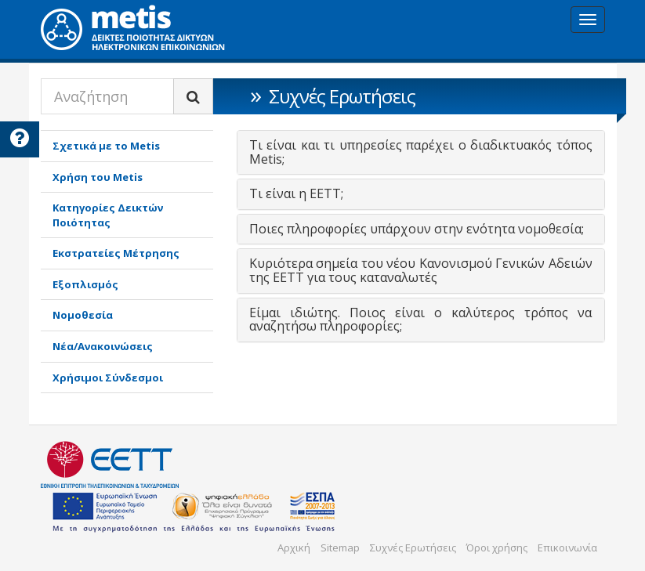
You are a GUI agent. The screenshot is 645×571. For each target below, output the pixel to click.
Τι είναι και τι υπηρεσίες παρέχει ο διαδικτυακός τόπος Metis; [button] (420, 152)
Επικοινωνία (567, 547)
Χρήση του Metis (98, 177)
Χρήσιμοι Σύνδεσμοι (108, 377)
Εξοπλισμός (85, 284)
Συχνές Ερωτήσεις (413, 547)
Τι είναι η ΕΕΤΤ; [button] (296, 193)
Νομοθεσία (83, 315)
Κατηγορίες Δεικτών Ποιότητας (108, 215)
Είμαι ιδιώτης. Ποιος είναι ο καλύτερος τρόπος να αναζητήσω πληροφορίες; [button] (420, 319)
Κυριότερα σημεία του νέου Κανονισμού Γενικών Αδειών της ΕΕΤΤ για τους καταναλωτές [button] (420, 270)
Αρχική (293, 547)
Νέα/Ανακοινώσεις (103, 346)
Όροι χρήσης (496, 547)
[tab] (420, 152)
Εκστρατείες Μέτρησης (116, 253)
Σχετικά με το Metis (106, 146)
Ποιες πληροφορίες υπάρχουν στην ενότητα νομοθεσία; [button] (416, 228)
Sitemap (340, 547)
